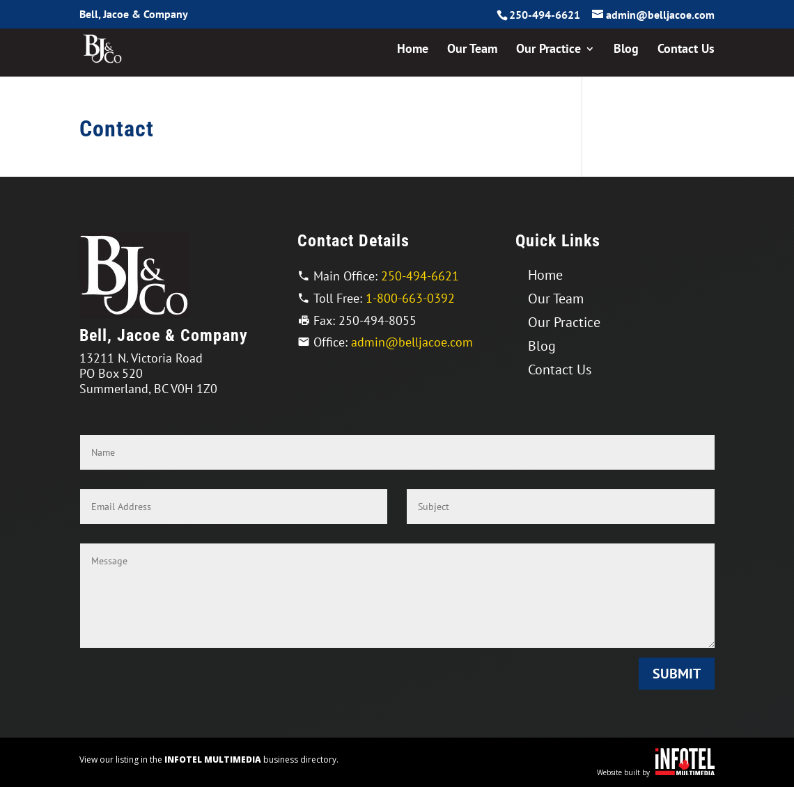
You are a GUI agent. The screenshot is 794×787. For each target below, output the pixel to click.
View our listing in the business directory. (208, 759)
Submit (677, 674)
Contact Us (686, 50)
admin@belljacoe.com (412, 342)
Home (412, 50)
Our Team (472, 50)
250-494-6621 (544, 15)
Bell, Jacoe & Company (133, 14)
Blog (626, 50)
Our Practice (548, 50)
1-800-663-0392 (410, 298)
